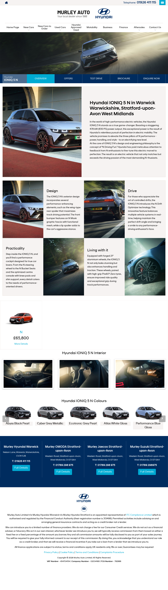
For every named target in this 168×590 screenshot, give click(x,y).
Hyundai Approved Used (76, 27)
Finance (123, 27)
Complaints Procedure (112, 552)
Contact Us (155, 27)
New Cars (28, 27)
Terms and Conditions (87, 552)
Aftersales (139, 27)
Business (107, 27)
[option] (17, 416)
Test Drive (96, 78)
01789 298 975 (64, 465)
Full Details (21, 468)
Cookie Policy (67, 552)
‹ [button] (5, 418)
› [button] (162, 418)
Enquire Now (151, 78)
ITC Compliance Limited (139, 515)
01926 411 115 (146, 2)
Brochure (124, 78)
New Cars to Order (44, 27)
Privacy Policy (51, 552)
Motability (92, 27)
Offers (68, 78)
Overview (41, 78)
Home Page (13, 27)
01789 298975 (148, 465)
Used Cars (60, 27)
